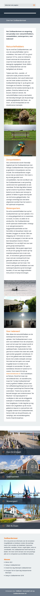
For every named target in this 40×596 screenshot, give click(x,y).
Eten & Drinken (14, 452)
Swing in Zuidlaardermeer (12, 565)
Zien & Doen (12, 525)
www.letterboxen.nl (13, 374)
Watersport (12, 501)
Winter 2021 (8, 562)
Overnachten (13, 476)
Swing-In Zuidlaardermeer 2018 (14, 575)
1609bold (19, 591)
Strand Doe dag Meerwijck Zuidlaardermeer (18, 568)
